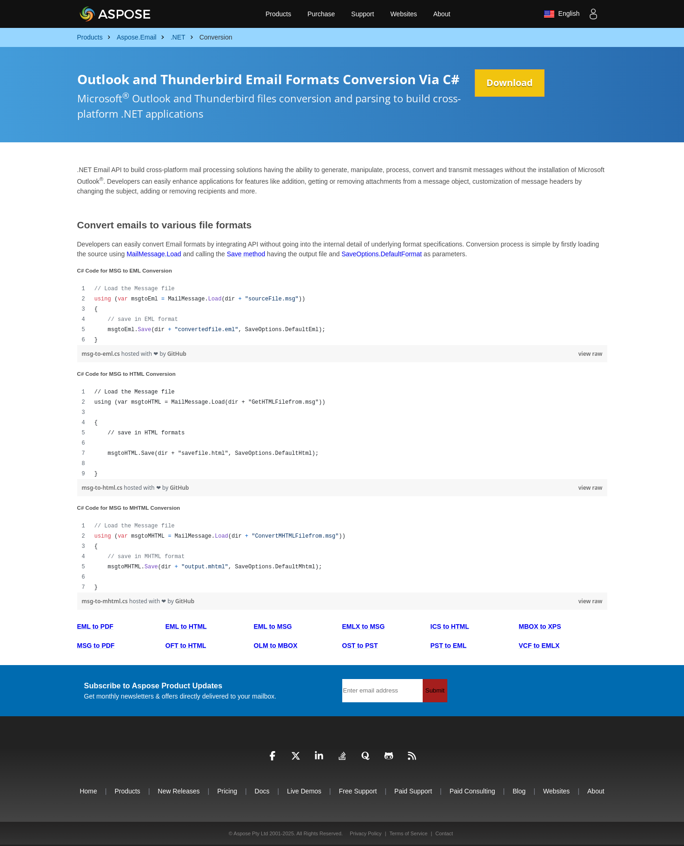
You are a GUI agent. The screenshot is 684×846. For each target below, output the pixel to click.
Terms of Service (408, 833)
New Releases (178, 791)
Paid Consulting (472, 791)
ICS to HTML (450, 626)
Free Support (358, 791)
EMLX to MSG (363, 626)
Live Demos (304, 791)
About (442, 14)
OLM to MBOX (276, 645)
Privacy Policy (365, 833)
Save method (246, 254)
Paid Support (413, 791)
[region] (342, 314)
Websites (403, 14)
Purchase (321, 14)
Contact (444, 833)
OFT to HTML (186, 645)
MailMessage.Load (153, 254)
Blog (518, 791)
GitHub (176, 354)
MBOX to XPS (540, 626)
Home (88, 791)
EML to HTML (186, 626)
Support (362, 14)
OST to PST (360, 645)
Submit (435, 690)
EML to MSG (273, 626)
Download (509, 82)
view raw (590, 354)
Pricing (227, 791)
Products (278, 14)
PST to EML (449, 645)
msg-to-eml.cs (101, 354)
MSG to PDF (96, 645)
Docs (262, 791)
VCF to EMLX (539, 645)
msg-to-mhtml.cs (105, 601)
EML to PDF (95, 626)
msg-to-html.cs (103, 488)
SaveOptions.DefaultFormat (381, 254)
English (562, 14)
